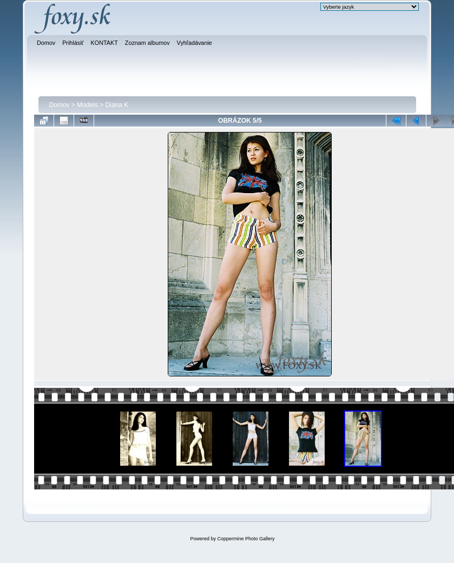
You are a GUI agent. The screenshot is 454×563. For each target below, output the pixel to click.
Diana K (117, 105)
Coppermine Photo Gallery (245, 538)
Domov (59, 105)
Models (87, 105)
